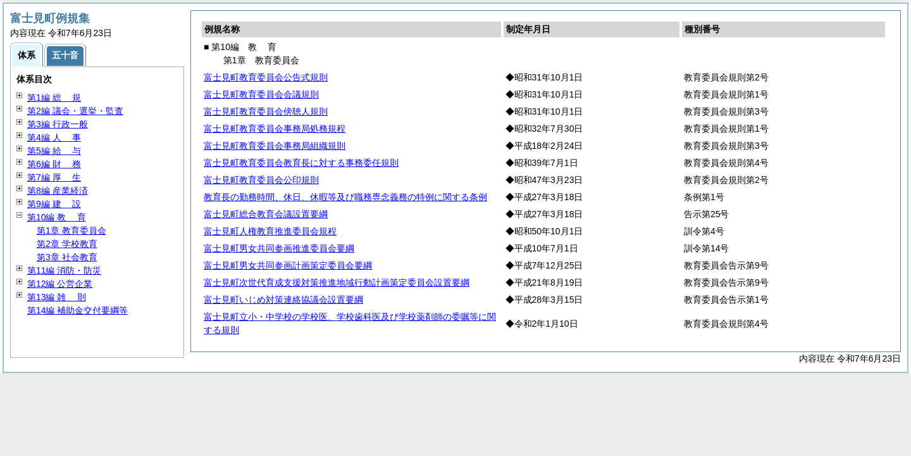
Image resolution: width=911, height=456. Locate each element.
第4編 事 (54, 137)
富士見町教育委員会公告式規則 (266, 77)
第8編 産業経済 (57, 191)
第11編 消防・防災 (64, 270)
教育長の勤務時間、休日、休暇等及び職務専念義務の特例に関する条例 (345, 197)
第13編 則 (56, 297)
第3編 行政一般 (57, 124)
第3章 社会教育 (67, 257)
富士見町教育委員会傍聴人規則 (266, 111)
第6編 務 (54, 164)
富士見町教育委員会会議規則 (261, 94)
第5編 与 (54, 151)
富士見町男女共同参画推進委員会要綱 (279, 248)
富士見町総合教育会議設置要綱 (266, 214)
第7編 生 (54, 177)
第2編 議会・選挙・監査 (75, 111)
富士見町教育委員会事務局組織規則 (274, 146)
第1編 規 (54, 97)
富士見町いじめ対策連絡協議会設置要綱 (283, 299)
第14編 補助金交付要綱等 (77, 310)
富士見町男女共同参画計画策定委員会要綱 (288, 265)
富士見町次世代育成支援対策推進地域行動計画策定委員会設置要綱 (336, 282)
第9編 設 (54, 204)
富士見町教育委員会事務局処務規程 (274, 129)
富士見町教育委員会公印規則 (261, 180)
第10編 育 (56, 217)
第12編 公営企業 (59, 284)
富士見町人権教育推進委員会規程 (270, 231)
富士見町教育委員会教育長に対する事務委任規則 (301, 163)
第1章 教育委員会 (71, 230)
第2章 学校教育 (67, 244)
